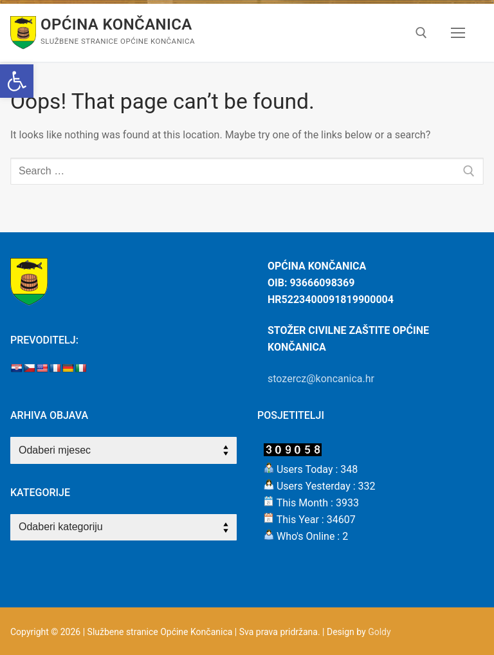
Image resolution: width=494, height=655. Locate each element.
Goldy (379, 632)
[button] (16, 81)
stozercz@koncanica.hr (321, 379)
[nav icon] (458, 32)
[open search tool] (421, 33)
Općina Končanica (116, 24)
